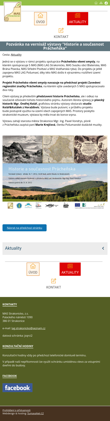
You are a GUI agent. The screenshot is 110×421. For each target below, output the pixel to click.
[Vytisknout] (106, 3)
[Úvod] (96, 3)
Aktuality (13, 248)
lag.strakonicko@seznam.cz (28, 328)
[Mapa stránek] (101, 3)
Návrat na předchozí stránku (24, 228)
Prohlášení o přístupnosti (16, 410)
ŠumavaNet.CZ (35, 413)
